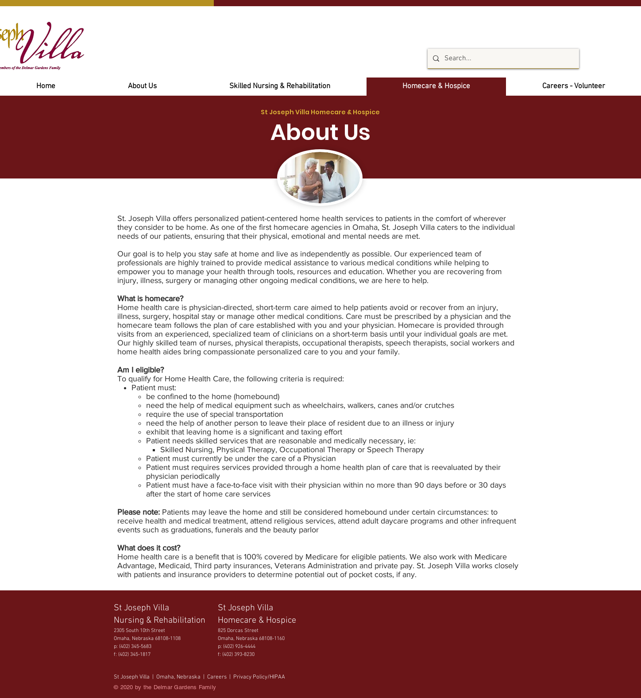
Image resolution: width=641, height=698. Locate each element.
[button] (573, 87)
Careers (217, 677)
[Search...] (502, 58)
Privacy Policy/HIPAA (259, 677)
